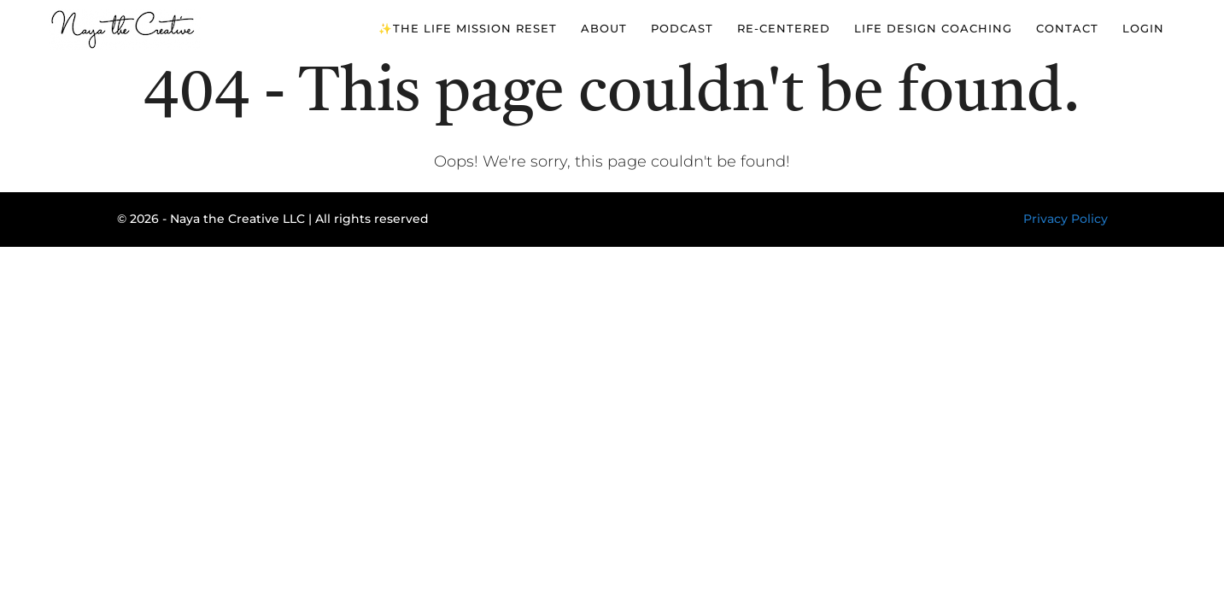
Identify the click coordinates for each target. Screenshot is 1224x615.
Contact (1067, 28)
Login (1143, 28)
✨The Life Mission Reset (467, 28)
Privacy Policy (1065, 218)
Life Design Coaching (933, 28)
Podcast (682, 28)
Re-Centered (783, 28)
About (604, 28)
